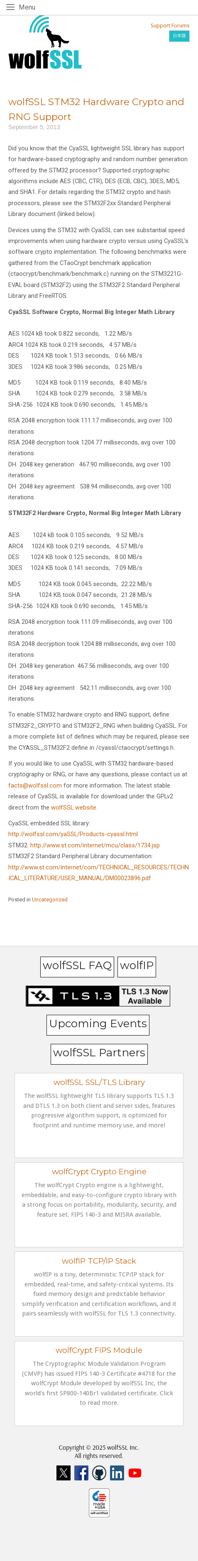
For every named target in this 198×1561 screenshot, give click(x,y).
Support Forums (170, 25)
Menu (28, 7)
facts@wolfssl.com (35, 785)
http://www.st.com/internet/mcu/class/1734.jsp (95, 845)
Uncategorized (50, 899)
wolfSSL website (73, 807)
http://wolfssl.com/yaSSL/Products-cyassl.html (73, 834)
